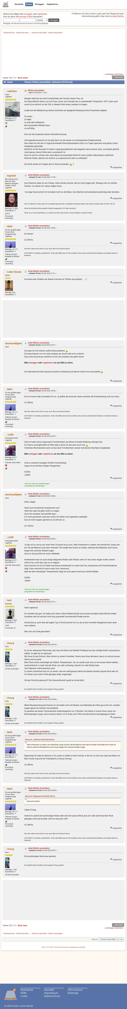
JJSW (10, 434)
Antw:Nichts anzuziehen (39, 175)
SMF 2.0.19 (45, 947)
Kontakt (49, 989)
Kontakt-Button (117, 16)
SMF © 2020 (54, 947)
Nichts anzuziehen (36, 90)
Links (23, 996)
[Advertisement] (63, 54)
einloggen (28, 14)
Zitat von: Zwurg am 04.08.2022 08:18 (40, 796)
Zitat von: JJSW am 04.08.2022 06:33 (39, 740)
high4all (11, 175)
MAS (9, 226)
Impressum (51, 992)
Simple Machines (63, 947)
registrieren (42, 14)
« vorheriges (109, 74)
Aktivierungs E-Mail (24, 16)
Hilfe (23, 992)
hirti (9, 600)
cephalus (12, 91)
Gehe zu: (95, 939)
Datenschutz (52, 996)
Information (75, 989)
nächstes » (119, 74)
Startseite (26, 989)
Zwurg (10, 643)
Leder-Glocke (14, 271)
